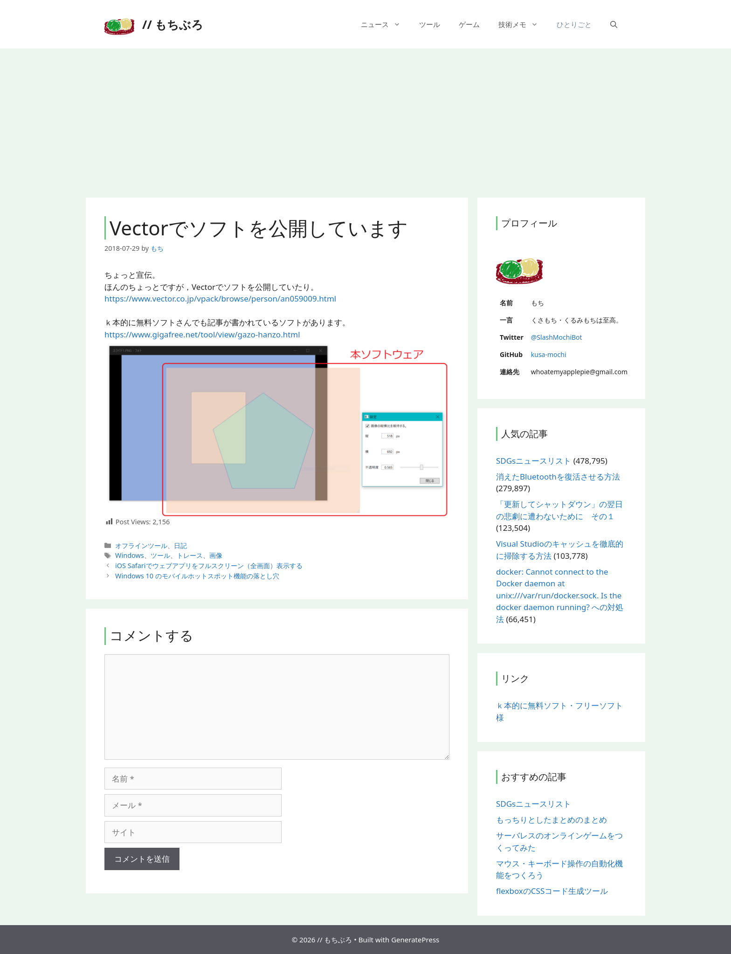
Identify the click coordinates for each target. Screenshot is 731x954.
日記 (180, 545)
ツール (429, 24)
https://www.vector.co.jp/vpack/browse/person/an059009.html (220, 298)
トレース (190, 555)
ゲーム (469, 24)
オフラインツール (141, 545)
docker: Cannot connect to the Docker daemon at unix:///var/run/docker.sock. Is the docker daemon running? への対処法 (559, 595)
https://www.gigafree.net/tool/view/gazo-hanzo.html (202, 334)
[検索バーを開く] (614, 24)
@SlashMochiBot (556, 337)
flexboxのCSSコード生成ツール (552, 890)
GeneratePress (415, 939)
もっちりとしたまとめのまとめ (551, 819)
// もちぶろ (172, 24)
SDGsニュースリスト (533, 460)
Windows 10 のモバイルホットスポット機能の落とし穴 (197, 575)
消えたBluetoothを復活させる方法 (558, 476)
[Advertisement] (365, 118)
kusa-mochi (548, 354)
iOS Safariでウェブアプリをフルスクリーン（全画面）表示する (208, 565)
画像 (215, 555)
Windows (129, 555)
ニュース (385, 24)
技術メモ (522, 24)
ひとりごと (574, 24)
